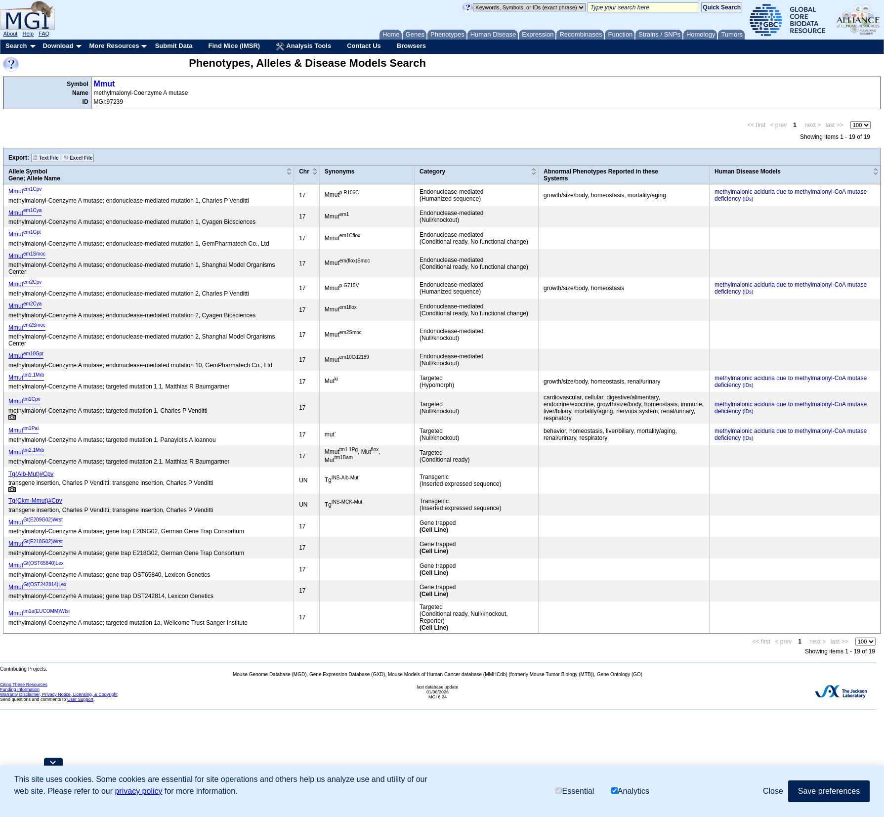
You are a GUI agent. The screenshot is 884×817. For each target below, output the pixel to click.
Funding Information (20, 689)
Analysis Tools (303, 46)
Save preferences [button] (829, 791)
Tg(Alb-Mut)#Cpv (30, 474)
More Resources (114, 45)
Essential (574, 791)
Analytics (630, 791)
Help (28, 34)
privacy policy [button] (138, 791)
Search (16, 45)
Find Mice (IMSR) (234, 45)
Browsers (411, 45)
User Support (80, 699)
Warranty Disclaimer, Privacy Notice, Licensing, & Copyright (59, 694)
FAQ (44, 34)
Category (432, 171)
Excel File (77, 158)
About (10, 34)
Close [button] (773, 791)
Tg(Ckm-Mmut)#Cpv (35, 500)
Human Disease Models (748, 171)
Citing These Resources (23, 684)
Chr (304, 171)
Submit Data (174, 45)
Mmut (104, 84)
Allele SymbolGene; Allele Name (34, 175)
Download (57, 45)
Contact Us (364, 45)
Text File (46, 158)
